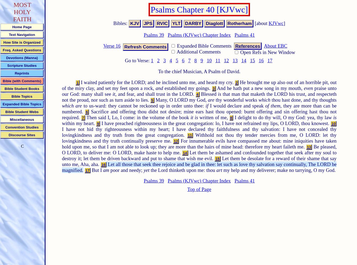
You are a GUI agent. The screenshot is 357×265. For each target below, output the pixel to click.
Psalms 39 (154, 35)
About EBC (276, 46)
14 (244, 60)
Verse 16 (112, 46)
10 (209, 60)
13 (235, 60)
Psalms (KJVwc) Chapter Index (199, 35)
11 (217, 60)
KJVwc (276, 23)
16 (261, 60)
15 (252, 60)
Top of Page (199, 189)
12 (226, 60)
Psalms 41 (245, 35)
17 (269, 60)
